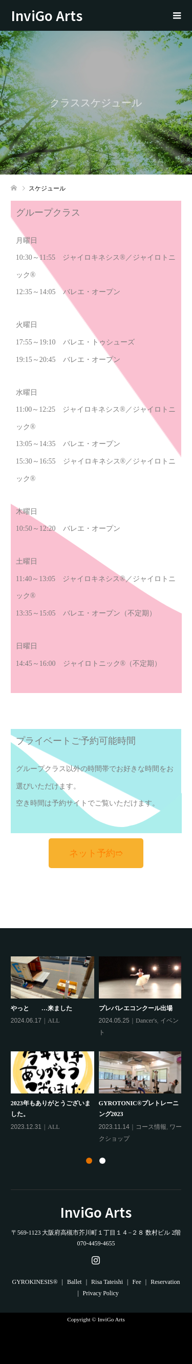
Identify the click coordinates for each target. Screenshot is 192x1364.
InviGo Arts (53, 15)
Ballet (74, 1281)
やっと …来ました (41, 1008)
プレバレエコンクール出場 (136, 1008)
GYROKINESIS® (34, 1281)
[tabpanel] (98, 1050)
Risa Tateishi (107, 1281)
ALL (53, 1020)
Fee (136, 1281)
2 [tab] (102, 1161)
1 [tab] (89, 1161)
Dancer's (146, 1020)
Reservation (165, 1281)
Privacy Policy (101, 1293)
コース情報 (151, 1126)
